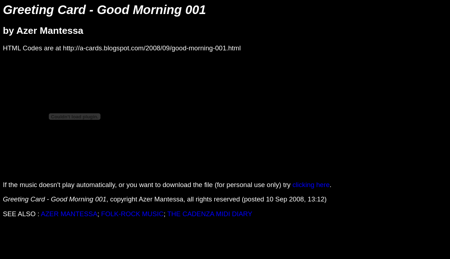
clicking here (311, 184)
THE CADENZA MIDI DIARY (209, 214)
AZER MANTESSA (69, 214)
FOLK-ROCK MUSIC (132, 214)
